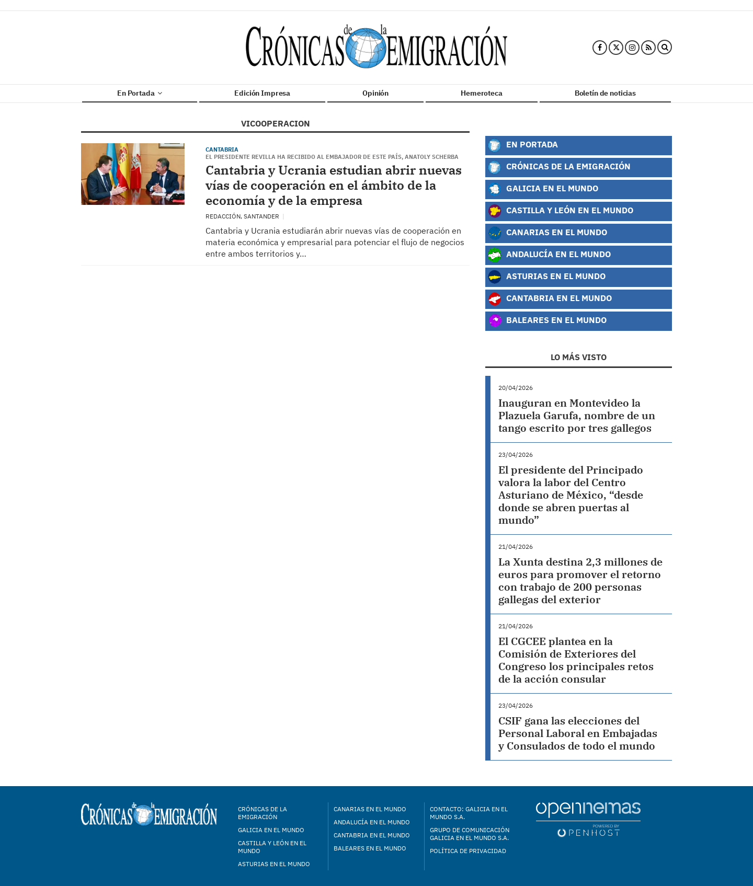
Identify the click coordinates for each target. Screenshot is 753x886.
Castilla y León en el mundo (272, 847)
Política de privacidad (468, 851)
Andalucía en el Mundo (549, 255)
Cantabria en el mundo (372, 835)
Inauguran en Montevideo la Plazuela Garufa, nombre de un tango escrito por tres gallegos (576, 415)
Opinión (375, 93)
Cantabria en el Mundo (549, 299)
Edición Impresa (262, 93)
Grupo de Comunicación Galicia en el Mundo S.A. (469, 834)
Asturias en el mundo (274, 864)
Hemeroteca (482, 93)
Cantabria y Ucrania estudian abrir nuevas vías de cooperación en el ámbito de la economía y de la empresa (334, 185)
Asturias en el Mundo (546, 277)
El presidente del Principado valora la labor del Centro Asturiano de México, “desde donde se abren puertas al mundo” (570, 495)
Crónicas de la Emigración (559, 167)
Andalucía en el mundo (372, 822)
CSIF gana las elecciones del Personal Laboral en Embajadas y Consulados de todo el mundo (577, 733)
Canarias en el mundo (370, 809)
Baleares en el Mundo (547, 321)
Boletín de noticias (605, 93)
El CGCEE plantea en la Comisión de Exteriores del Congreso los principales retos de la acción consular (576, 660)
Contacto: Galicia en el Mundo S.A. (469, 813)
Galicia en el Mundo (542, 189)
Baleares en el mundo (370, 848)
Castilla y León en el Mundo (560, 211)
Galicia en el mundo (271, 830)
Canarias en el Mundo (547, 233)
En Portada (139, 93)
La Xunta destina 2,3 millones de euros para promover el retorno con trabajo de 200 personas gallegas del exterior (580, 580)
